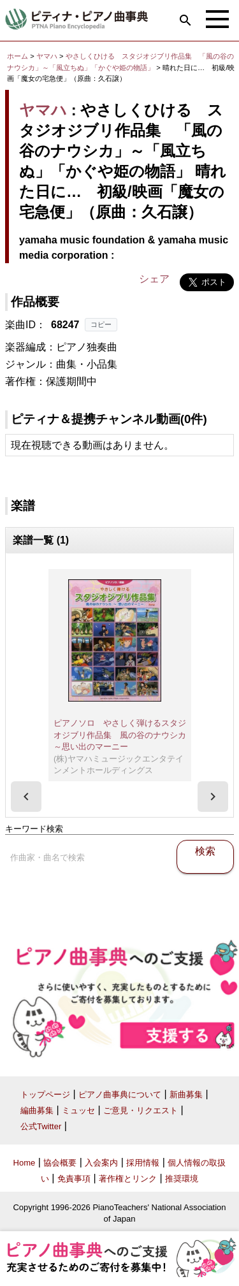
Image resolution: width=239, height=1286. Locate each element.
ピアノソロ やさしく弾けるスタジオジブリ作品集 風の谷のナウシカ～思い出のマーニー (120, 734)
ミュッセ (78, 1110)
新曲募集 (186, 1094)
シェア (154, 278)
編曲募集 (37, 1110)
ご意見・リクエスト (140, 1110)
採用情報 (142, 1162)
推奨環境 (181, 1178)
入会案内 (101, 1162)
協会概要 (59, 1162)
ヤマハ (46, 56)
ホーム (17, 56)
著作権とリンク (128, 1178)
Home (24, 1162)
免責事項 (74, 1178)
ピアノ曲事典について (119, 1094)
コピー (101, 324)
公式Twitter (40, 1126)
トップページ (45, 1094)
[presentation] (26, 796)
